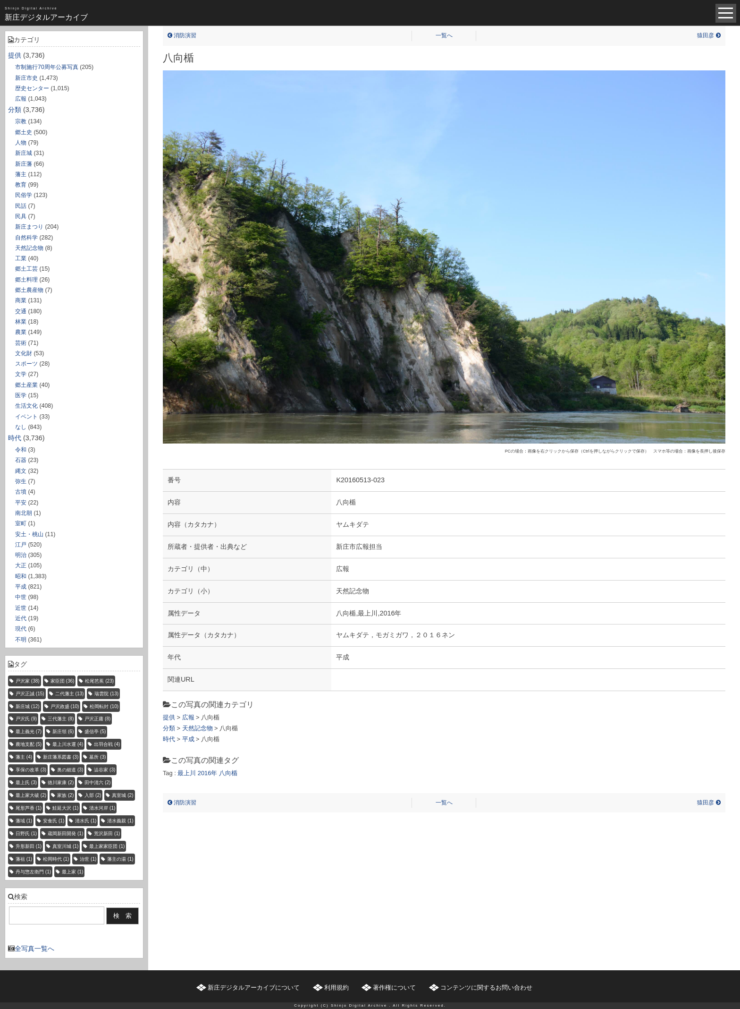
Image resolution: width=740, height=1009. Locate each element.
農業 (20, 332)
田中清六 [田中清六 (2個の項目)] (97, 782)
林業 (20, 321)
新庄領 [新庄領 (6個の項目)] (63, 731)
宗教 (20, 121)
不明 (20, 639)
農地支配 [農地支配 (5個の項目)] (29, 744)
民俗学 (23, 195)
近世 (20, 608)
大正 (20, 565)
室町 (20, 523)
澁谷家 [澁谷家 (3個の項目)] (104, 769)
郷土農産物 (29, 290)
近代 (20, 618)
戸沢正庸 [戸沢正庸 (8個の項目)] (97, 718)
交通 (20, 311)
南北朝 (23, 513)
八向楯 (228, 773)
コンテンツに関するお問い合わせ (486, 987)
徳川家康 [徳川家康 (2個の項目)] (61, 782)
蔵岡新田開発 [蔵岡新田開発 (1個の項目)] (65, 833)
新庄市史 (26, 78)
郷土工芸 (26, 268)
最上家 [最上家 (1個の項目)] (72, 871)
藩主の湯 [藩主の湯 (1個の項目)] (120, 859)
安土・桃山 (29, 534)
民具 (20, 216)
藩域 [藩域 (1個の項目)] (24, 820)
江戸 (20, 544)
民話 (20, 206)
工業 (20, 258)
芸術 (20, 343)
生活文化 (26, 405)
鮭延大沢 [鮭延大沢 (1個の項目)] (65, 808)
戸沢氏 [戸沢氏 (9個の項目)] (26, 718)
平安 (20, 502)
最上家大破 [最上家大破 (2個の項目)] (31, 795)
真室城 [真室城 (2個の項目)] (122, 795)
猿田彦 (708, 35)
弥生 (20, 481)
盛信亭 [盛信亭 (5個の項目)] (95, 731)
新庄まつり (29, 226)
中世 (20, 597)
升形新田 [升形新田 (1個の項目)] (29, 846)
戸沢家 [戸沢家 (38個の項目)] (28, 681)
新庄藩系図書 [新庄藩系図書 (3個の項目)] (60, 757)
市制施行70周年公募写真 (46, 67)
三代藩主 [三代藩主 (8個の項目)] (61, 718)
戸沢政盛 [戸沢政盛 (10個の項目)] (64, 706)
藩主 (20, 174)
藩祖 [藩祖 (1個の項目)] (24, 859)
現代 (20, 628)
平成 (20, 586)
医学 (20, 395)
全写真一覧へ (34, 948)
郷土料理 (26, 279)
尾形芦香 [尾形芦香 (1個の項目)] (29, 808)
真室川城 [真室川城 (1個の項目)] (65, 846)
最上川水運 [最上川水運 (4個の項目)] (67, 744)
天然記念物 (29, 248)
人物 (20, 142)
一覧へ (444, 35)
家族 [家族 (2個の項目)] (65, 795)
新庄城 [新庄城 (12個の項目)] (28, 706)
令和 (20, 449)
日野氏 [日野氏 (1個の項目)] (26, 833)
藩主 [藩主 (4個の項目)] (24, 757)
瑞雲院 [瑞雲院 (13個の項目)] (106, 693)
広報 (20, 98)
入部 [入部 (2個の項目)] (92, 795)
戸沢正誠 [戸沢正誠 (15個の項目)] (30, 693)
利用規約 (336, 987)
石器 (20, 460)
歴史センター (32, 88)
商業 (20, 300)
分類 (14, 109)
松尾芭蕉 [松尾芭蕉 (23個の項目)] (99, 681)
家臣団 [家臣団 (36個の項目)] (62, 681)
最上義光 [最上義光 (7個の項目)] (29, 731)
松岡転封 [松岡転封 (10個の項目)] (104, 706)
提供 (14, 55)
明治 (20, 555)
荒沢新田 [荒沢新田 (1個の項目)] (107, 833)
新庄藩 (23, 164)
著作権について (394, 987)
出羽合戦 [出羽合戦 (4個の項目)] (107, 744)
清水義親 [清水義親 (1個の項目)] (120, 820)
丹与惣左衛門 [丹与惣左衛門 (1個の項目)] (33, 871)
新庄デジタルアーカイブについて (254, 987)
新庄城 (23, 153)
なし (20, 427)
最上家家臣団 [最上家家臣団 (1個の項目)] (107, 846)
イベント (26, 416)
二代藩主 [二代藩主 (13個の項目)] (69, 693)
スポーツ (26, 363)
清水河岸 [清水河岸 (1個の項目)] (102, 808)
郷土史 (23, 132)
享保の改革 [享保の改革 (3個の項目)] (31, 769)
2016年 (207, 773)
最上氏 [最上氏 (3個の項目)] (26, 782)
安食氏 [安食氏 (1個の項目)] (53, 820)
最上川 (186, 773)
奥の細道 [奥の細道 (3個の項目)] (70, 769)
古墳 (20, 491)
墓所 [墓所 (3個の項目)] (97, 757)
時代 (14, 438)
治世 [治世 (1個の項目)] (88, 859)
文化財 (23, 353)
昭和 (20, 576)
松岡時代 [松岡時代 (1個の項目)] (56, 859)
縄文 (20, 471)
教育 (20, 184)
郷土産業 (26, 385)
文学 (20, 374)
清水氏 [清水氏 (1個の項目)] (85, 820)
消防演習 (182, 35)
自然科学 (26, 237)
